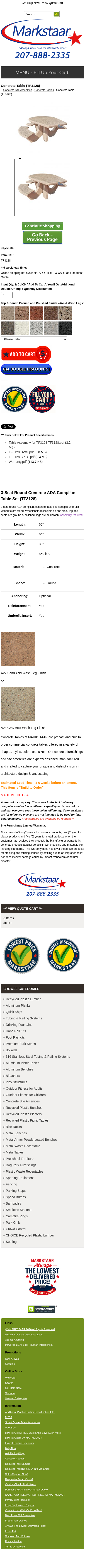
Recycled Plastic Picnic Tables (27, 1120)
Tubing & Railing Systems (24, 1018)
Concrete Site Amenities (17, 90)
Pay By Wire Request (17, 1499)
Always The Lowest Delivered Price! (25, 1525)
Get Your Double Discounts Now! (24, 1334)
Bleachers (13, 1076)
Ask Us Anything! (15, 1453)
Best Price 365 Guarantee (20, 1515)
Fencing (11, 1184)
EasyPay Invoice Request (19, 1505)
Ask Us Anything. (15, 1339)
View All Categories (16, 1398)
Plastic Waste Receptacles (24, 1171)
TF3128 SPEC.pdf (22, 457)
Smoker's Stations (18, 1210)
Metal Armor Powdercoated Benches (31, 1139)
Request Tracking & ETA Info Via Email (27, 1468)
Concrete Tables (44, 90)
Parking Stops (16, 1190)
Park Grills (13, 1222)
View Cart (10, 1377)
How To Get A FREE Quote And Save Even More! (33, 1432)
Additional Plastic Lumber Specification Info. (30, 1412)
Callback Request (15, 1458)
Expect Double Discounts (19, 1443)
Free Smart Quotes (16, 1520)
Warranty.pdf (18, 462)
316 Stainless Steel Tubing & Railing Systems (38, 1056)
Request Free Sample (17, 1463)
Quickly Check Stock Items (20, 1484)
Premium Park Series (21, 1044)
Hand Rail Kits (16, 1031)
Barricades (13, 1203)
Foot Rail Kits (15, 1037)
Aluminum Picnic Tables (22, 1063)
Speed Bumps (16, 1197)
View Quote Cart (53, 3)
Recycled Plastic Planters (24, 1114)
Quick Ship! (14, 1012)
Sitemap (10, 1393)
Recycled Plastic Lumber (23, 999)
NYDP (8, 1417)
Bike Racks (14, 1127)
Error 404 (10, 1531)
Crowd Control (16, 1229)
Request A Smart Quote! (19, 1479)
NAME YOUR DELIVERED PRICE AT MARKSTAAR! (35, 1494)
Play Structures (16, 1082)
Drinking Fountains (19, 1024)
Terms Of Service (15, 1546)
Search (9, 1382)
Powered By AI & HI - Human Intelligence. (29, 1344)
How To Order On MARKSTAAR (23, 1437)
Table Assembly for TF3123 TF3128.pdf (36, 442)
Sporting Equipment (20, 1178)
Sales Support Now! (16, 1474)
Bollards (11, 1050)
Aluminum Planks (18, 1005)
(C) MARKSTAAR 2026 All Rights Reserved (30, 1329)
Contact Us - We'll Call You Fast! (23, 1510)
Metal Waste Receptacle (23, 1146)
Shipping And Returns (17, 1536)
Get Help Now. (31, 3)
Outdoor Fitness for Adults (24, 1088)
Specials (10, 1363)
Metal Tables (15, 1152)
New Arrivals (12, 1358)
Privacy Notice (13, 1541)
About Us (10, 1427)
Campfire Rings (17, 1216)
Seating (11, 1242)
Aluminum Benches (19, 1069)
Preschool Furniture (20, 1159)
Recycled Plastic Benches (24, 1107)
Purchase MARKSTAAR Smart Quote (26, 1489)
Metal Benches (16, 1133)
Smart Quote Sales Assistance (22, 1422)
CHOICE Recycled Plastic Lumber (30, 1235)
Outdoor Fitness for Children (26, 1095)
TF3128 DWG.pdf (21, 452)
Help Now (10, 1448)
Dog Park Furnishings (21, 1165)
